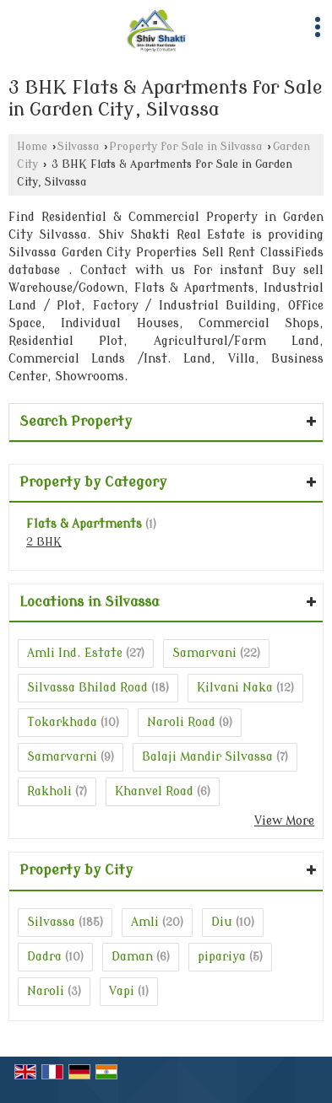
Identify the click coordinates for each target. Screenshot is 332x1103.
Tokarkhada (62, 722)
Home (32, 147)
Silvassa (78, 147)
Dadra (44, 956)
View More (284, 821)
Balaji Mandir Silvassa (207, 757)
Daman (132, 956)
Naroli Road (181, 722)
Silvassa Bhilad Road (87, 687)
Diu (221, 922)
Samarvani (204, 653)
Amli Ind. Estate (74, 653)
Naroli (45, 991)
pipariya (222, 956)
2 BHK (44, 542)
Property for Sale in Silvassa (185, 147)
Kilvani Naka (235, 687)
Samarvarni (62, 757)
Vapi (121, 991)
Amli (145, 922)
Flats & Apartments (84, 524)
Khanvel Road (154, 791)
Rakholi (49, 791)
